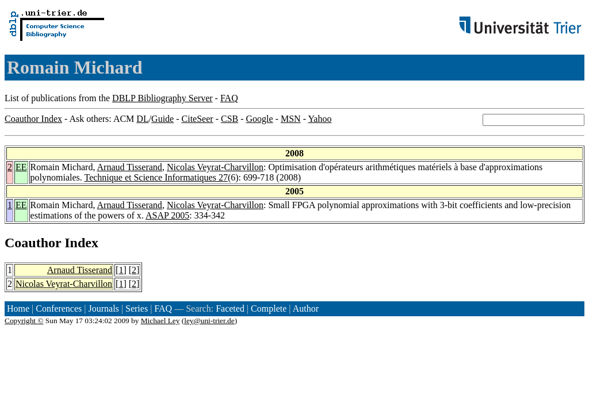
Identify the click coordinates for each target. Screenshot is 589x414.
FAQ (229, 98)
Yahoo (319, 119)
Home (18, 308)
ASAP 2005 (167, 215)
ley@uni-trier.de (209, 320)
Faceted (230, 308)
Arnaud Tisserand (129, 167)
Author (306, 308)
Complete (268, 308)
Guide (162, 119)
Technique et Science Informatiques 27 (155, 177)
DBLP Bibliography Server (162, 98)
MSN (291, 119)
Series (136, 308)
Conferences (59, 308)
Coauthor (33, 242)
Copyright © (24, 320)
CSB (229, 119)
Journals (103, 308)
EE (21, 167)
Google (259, 119)
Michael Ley (160, 320)
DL (142, 119)
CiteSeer (197, 119)
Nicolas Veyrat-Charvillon (215, 167)
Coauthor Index (33, 119)
